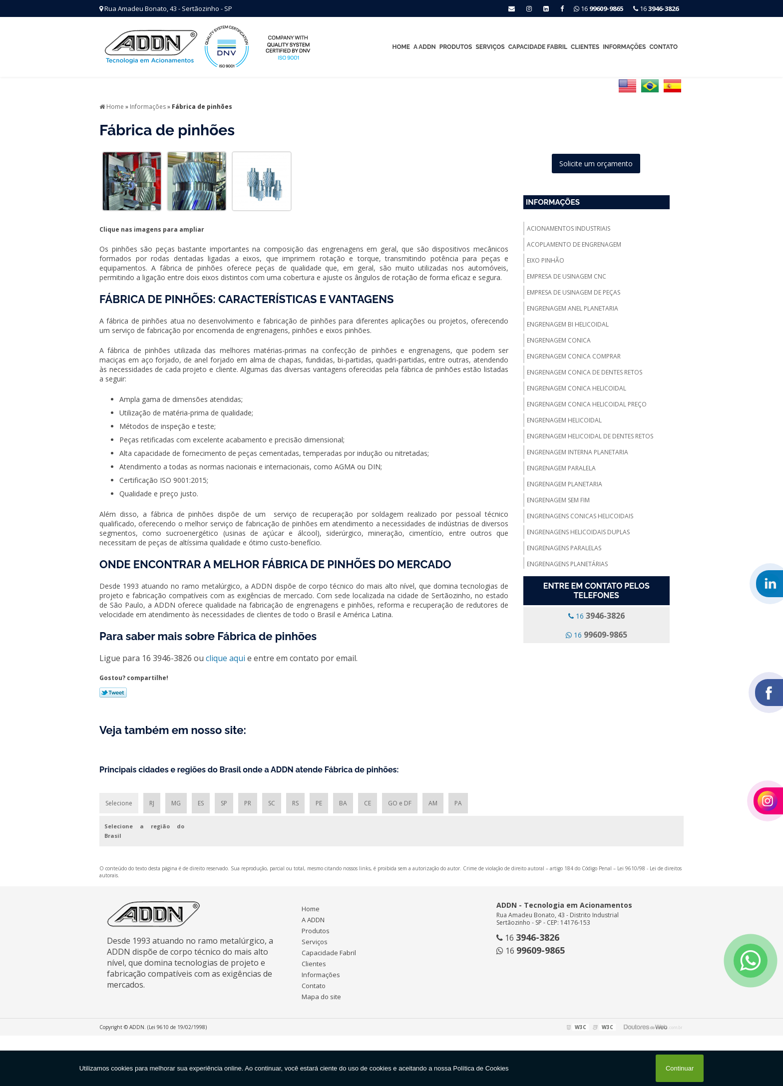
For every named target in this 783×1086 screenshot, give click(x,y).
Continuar (680, 1068)
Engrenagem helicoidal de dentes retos (590, 436)
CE (367, 803)
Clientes (585, 46)
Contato (663, 46)
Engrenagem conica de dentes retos (584, 372)
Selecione (118, 803)
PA (458, 803)
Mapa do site (321, 996)
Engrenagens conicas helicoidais (580, 516)
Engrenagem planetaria (564, 484)
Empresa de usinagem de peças (573, 292)
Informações (624, 46)
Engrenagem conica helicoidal (576, 388)
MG (176, 803)
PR (247, 803)
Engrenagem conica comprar (574, 356)
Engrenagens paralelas (564, 548)
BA (343, 803)
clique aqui (225, 658)
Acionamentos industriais (568, 228)
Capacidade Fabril (537, 46)
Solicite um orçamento (596, 163)
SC (271, 803)
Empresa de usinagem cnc (566, 276)
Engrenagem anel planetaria (572, 308)
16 (656, 8)
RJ (151, 803)
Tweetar (113, 693)
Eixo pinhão (545, 260)
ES (201, 803)
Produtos (455, 46)
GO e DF (399, 803)
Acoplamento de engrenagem (574, 244)
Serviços (489, 46)
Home (401, 46)
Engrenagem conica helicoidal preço (587, 404)
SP (224, 803)
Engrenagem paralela (561, 468)
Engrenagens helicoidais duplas (578, 532)
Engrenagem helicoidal (564, 420)
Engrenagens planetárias (567, 564)
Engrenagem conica (559, 340)
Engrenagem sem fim (558, 500)
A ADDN (424, 46)
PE (319, 803)
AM (432, 803)
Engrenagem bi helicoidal (568, 324)
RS (295, 803)
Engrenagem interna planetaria (577, 452)
